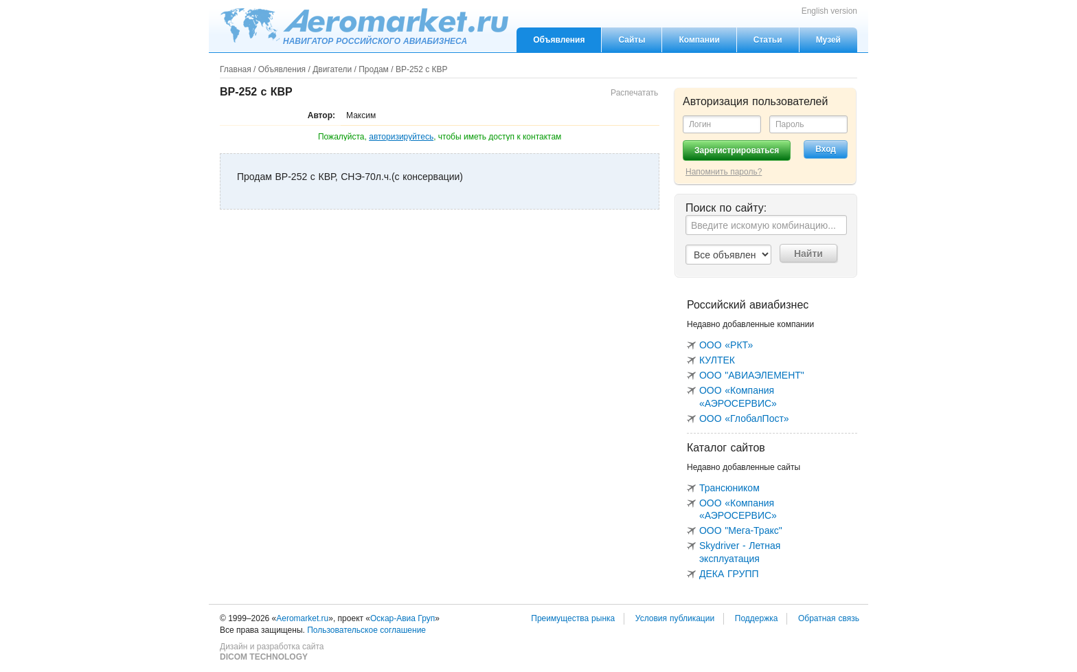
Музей (828, 40)
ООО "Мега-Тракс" (740, 530)
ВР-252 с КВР (422, 69)
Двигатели (332, 69)
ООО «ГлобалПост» (744, 418)
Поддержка (756, 618)
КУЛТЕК (717, 360)
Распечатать (634, 93)
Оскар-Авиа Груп (402, 618)
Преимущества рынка (573, 618)
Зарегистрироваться (736, 150)
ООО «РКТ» (726, 344)
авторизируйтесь (401, 137)
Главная (235, 69)
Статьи (767, 40)
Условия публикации (674, 618)
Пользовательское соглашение (366, 630)
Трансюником (729, 487)
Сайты (631, 40)
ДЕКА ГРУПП (729, 573)
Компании (699, 40)
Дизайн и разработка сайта (272, 652)
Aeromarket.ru (364, 25)
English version (829, 11)
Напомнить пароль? (723, 172)
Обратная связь (828, 618)
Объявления (559, 40)
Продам (374, 69)
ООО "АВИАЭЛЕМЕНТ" (751, 375)
